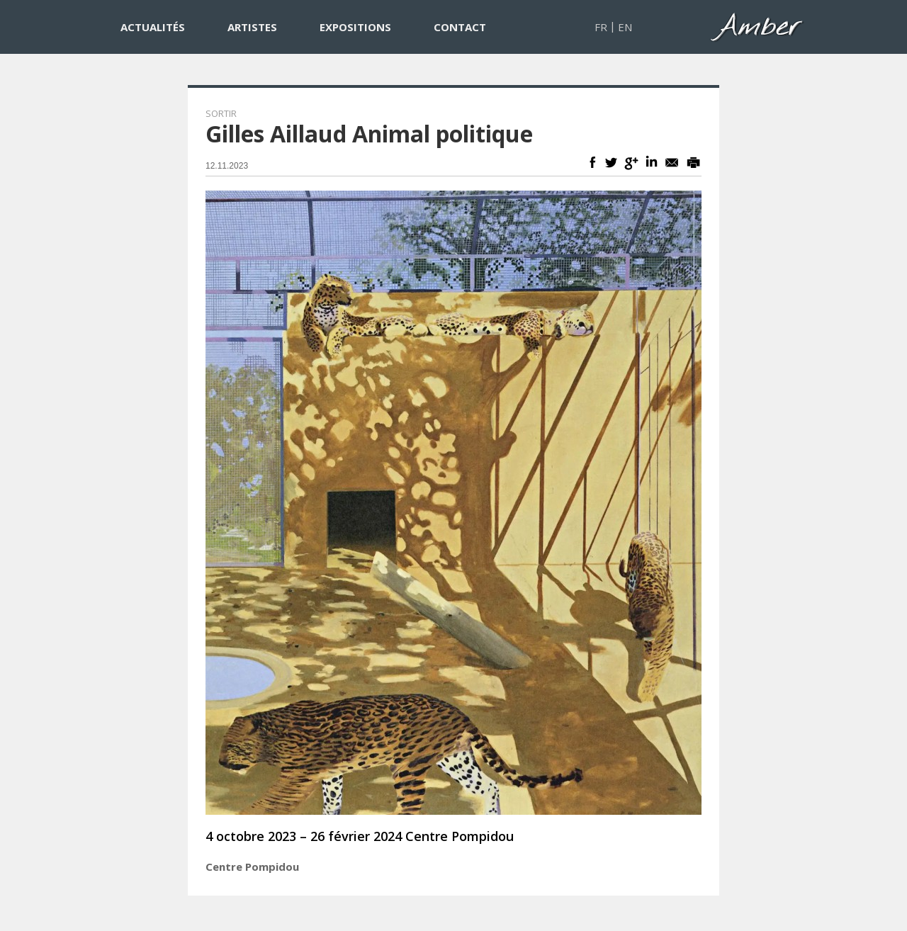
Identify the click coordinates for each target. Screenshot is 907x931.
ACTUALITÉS (152, 27)
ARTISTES (252, 27)
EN (625, 27)
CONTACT (460, 27)
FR (601, 27)
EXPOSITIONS (355, 27)
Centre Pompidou (252, 866)
